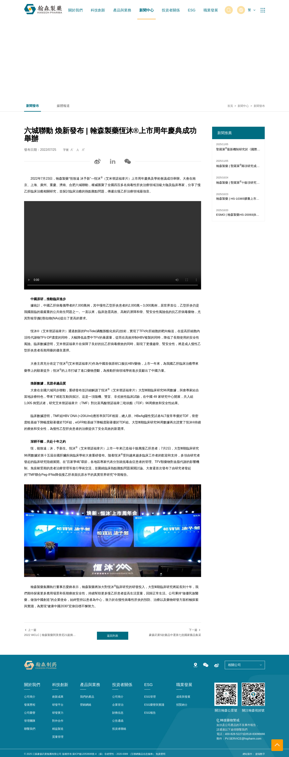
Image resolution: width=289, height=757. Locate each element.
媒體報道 (63, 105)
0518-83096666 (255, 734)
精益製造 (57, 728)
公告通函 (117, 720)
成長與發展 (183, 696)
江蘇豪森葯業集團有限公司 (47, 754)
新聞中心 (146, 10)
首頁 (230, 105)
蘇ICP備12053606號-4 (84, 754)
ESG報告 (150, 712)
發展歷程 (29, 704)
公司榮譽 (29, 712)
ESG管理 (150, 696)
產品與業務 (122, 10)
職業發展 (211, 10)
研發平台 (57, 704)
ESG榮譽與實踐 (154, 704)
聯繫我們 (29, 728)
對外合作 (57, 720)
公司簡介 (29, 696)
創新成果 (57, 696)
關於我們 (75, 10)
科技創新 (98, 10)
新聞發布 (32, 105)
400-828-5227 (233, 734)
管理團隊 (29, 720)
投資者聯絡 (119, 728)
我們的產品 (87, 696)
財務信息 (117, 712)
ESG (191, 10)
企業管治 (117, 704)
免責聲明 (160, 754)
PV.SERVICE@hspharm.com (243, 738)
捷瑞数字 (260, 754)
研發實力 (57, 712)
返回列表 (112, 635)
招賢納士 (181, 704)
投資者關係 (171, 10)
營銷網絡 (85, 704)
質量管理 (57, 736)
